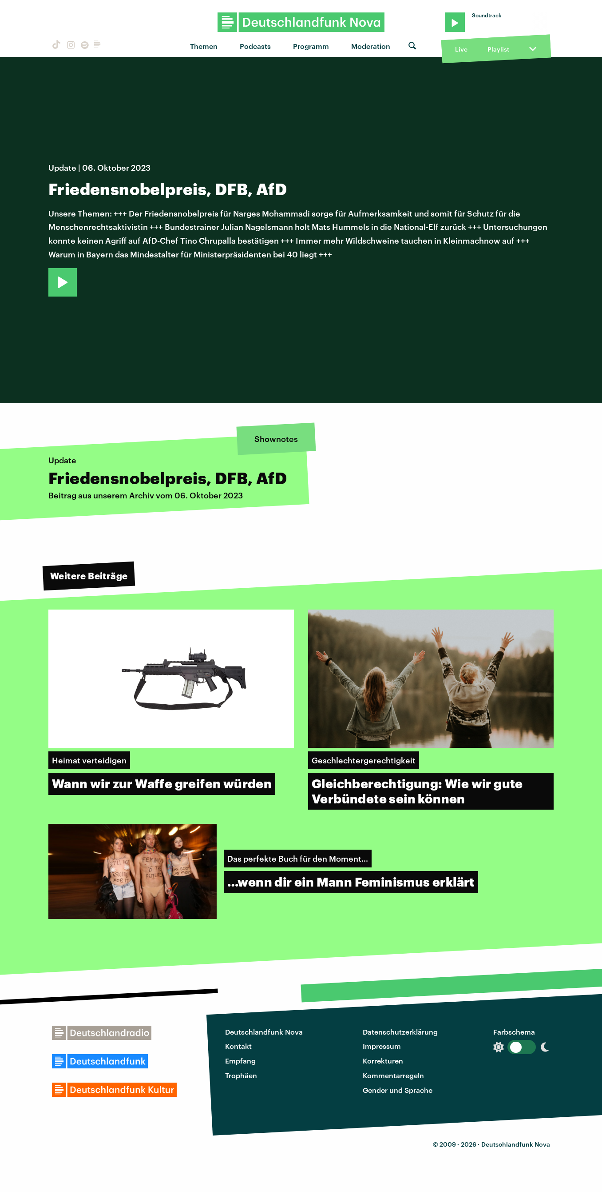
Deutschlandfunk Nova (264, 1031)
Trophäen (241, 1075)
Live (461, 49)
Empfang (240, 1060)
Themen (204, 46)
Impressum (382, 1046)
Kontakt (238, 1046)
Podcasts (255, 46)
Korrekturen (383, 1060)
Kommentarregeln (393, 1075)
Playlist (498, 49)
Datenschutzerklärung (400, 1031)
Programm (311, 46)
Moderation (370, 46)
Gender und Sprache (397, 1090)
